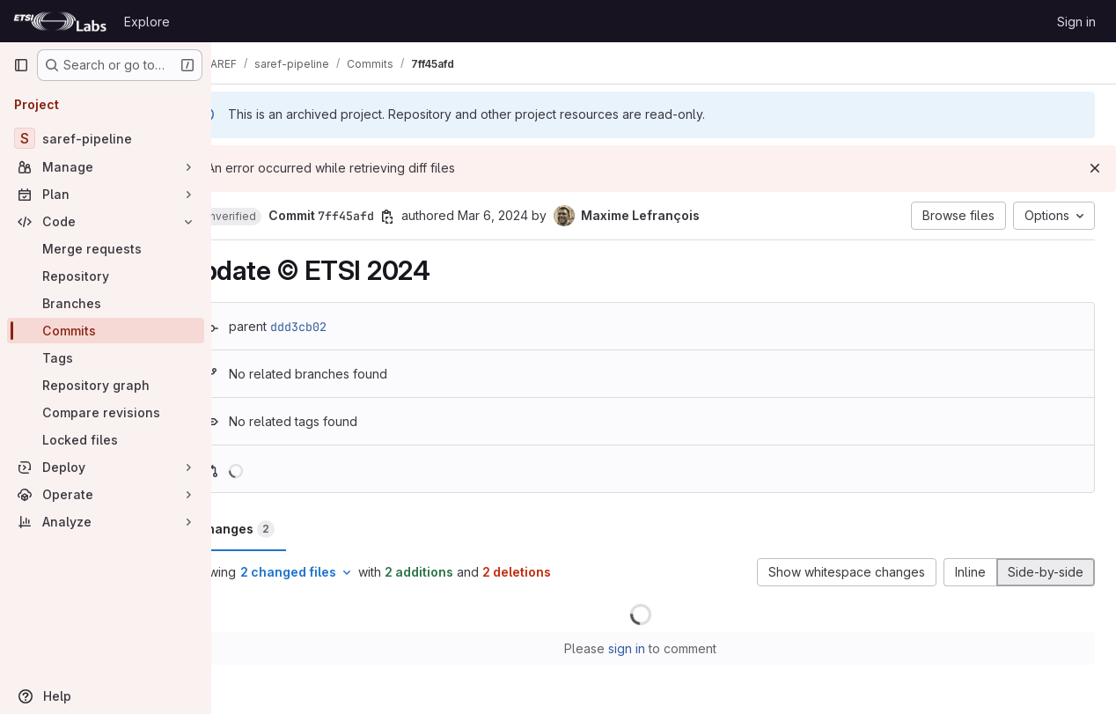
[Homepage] (60, 21)
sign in (650, 648)
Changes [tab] (282, 529)
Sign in (1076, 21)
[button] (275, 216)
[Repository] (105, 276)
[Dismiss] (1094, 168)
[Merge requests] (105, 248)
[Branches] (105, 303)
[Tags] (105, 358)
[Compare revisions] (105, 412)
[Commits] (105, 330)
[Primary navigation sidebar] (21, 65)
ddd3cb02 (345, 327)
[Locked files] (105, 440)
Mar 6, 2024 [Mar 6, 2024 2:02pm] (539, 215)
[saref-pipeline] (105, 138)
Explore (147, 21)
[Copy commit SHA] (433, 216)
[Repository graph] (105, 385)
